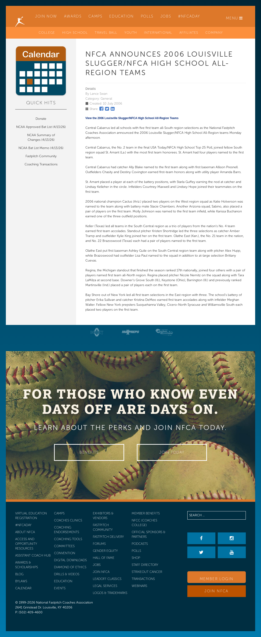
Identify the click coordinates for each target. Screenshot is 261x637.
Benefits (89, 452)
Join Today (172, 452)
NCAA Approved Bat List (34, 127)
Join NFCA (216, 591)
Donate (41, 119)
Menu (234, 18)
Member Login (217, 579)
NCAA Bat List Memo (34, 148)
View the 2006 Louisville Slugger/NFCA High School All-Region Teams (131, 118)
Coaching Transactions (41, 164)
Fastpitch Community (41, 156)
